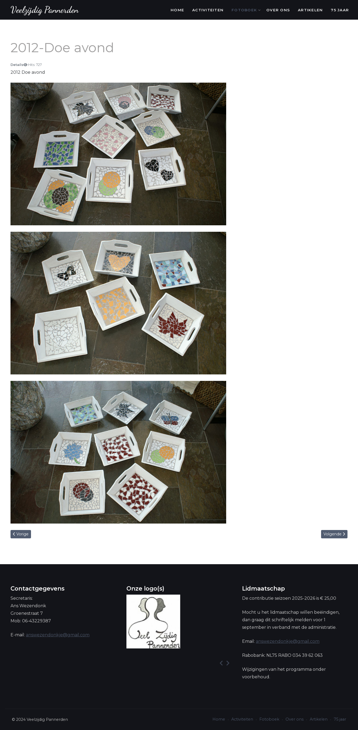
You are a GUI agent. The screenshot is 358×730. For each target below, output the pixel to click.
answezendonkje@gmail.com (58, 634)
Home (177, 10)
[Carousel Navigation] (179, 663)
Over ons (278, 10)
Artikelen (310, 10)
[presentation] (221, 663)
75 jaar (340, 10)
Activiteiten (207, 10)
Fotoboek (245, 10)
